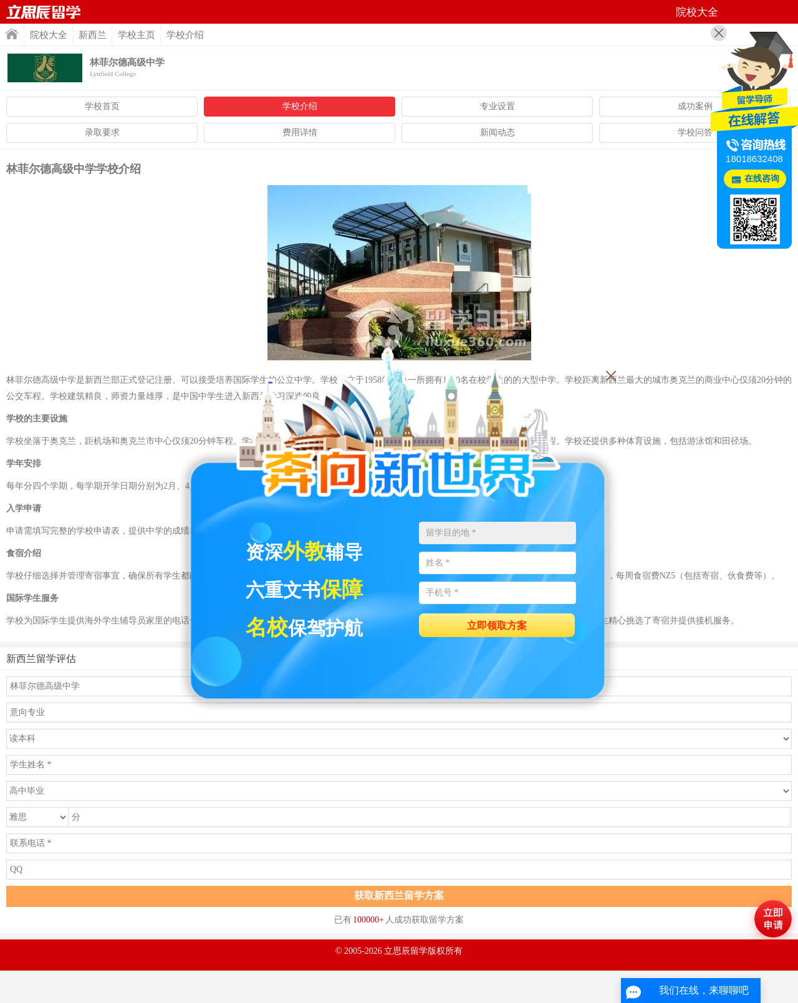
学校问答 (695, 132)
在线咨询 (761, 178)
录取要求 (102, 132)
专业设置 (497, 106)
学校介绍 (299, 106)
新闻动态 (497, 132)
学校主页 (136, 35)
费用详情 (299, 132)
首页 (43, 12)
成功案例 (695, 106)
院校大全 (48, 35)
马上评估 (773, 919)
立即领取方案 (497, 625)
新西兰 (93, 35)
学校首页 (102, 106)
